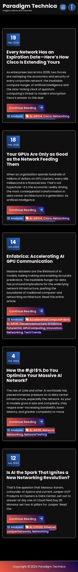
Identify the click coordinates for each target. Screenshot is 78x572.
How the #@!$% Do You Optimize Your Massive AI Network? (34, 375)
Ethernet (50, 527)
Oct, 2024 (13, 244)
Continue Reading (27, 107)
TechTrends (32, 332)
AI (30, 116)
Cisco (47, 116)
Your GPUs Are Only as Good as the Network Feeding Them (37, 159)
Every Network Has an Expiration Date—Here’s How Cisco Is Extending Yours (38, 57)
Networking (61, 116)
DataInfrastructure (33, 324)
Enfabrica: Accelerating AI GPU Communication (35, 258)
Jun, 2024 (13, 460)
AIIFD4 (37, 116)
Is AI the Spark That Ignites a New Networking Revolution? (38, 475)
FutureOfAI (14, 328)
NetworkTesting (35, 434)
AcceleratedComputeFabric (49, 320)
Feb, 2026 (13, 39)
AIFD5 (14, 324)
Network (48, 430)
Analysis (17, 116)
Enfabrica (54, 324)
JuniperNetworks (19, 531)
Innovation (54, 328)
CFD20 (38, 527)
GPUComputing (34, 328)
